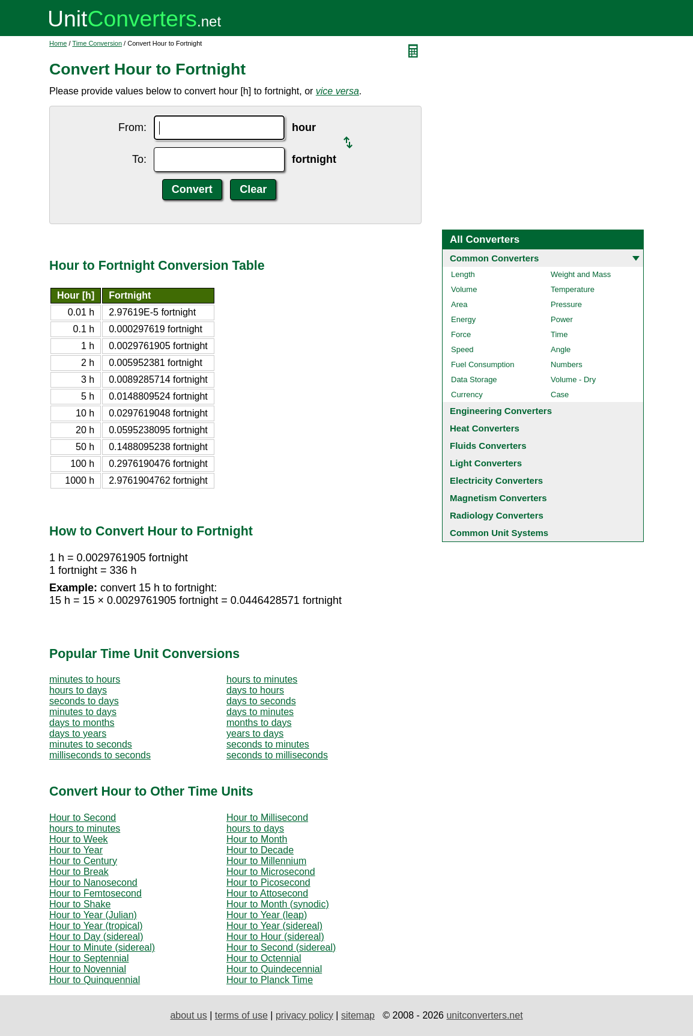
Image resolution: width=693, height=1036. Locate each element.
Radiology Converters (496, 515)
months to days (259, 723)
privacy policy (304, 1015)
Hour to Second (82, 817)
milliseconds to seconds (100, 755)
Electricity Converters (496, 480)
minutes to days (83, 712)
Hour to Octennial (263, 958)
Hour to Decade (260, 850)
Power (562, 319)
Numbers (567, 364)
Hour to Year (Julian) (93, 915)
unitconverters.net (484, 1015)
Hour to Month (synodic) (277, 904)
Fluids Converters (488, 445)
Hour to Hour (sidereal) (275, 936)
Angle (560, 349)
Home (58, 43)
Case (560, 394)
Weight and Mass (581, 274)
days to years (77, 733)
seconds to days (84, 701)
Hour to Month (256, 839)
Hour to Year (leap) (266, 915)
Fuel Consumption (483, 364)
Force (461, 334)
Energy (463, 319)
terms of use (241, 1015)
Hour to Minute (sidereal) (102, 947)
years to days (254, 733)
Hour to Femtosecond (95, 893)
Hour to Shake (79, 904)
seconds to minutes (267, 744)
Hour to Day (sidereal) (96, 936)
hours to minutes (261, 679)
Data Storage (474, 379)
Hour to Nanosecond (93, 882)
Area (459, 304)
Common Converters (494, 258)
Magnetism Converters (498, 498)
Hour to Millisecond (267, 817)
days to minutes (260, 712)
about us (188, 1015)
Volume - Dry (573, 379)
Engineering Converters (501, 411)
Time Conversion (97, 43)
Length (463, 274)
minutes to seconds (90, 744)
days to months (82, 723)
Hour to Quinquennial (94, 980)
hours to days (78, 690)
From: (132, 127)
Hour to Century (83, 861)
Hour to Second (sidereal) (281, 947)
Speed (462, 349)
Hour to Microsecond (270, 872)
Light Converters (486, 463)
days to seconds (261, 701)
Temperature (573, 289)
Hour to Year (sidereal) (274, 926)
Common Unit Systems (499, 533)
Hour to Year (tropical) (96, 926)
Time (559, 334)
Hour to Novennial (87, 969)
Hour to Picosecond (268, 882)
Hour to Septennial (89, 958)
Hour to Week (78, 839)
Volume (464, 289)
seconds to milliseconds (277, 755)
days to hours (255, 690)
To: (139, 159)
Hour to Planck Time (269, 980)
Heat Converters (484, 428)
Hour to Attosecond (267, 893)
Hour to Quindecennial (274, 969)
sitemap (358, 1015)
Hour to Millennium (266, 861)
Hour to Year (76, 850)
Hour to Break (79, 872)
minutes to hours (84, 679)
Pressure (566, 304)
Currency (467, 394)
